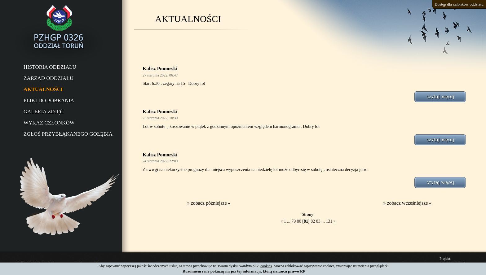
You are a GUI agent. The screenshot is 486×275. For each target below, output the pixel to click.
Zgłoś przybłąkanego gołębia (68, 134)
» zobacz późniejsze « (209, 203)
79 (293, 221)
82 (313, 221)
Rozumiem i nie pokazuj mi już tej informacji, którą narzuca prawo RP (244, 271)
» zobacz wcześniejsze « (407, 203)
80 (299, 221)
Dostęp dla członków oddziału (459, 4)
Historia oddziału (50, 67)
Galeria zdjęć (44, 112)
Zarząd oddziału (48, 78)
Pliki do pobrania (49, 100)
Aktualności (43, 89)
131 (329, 221)
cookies (266, 266)
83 (318, 221)
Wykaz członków (49, 123)
